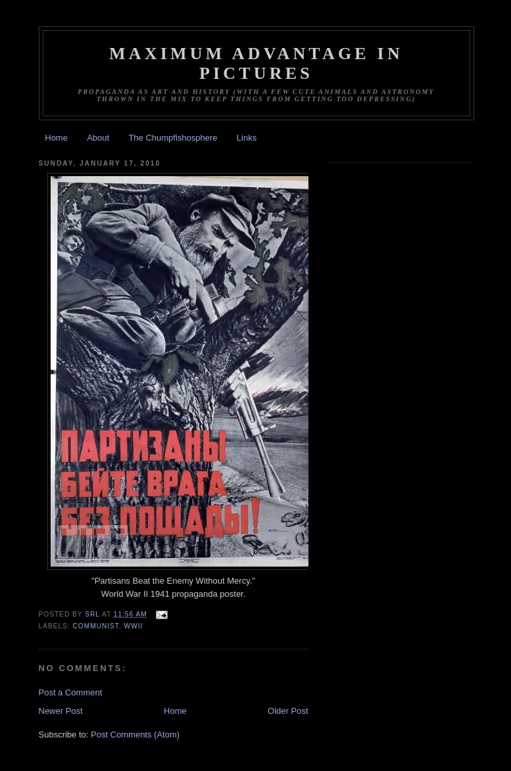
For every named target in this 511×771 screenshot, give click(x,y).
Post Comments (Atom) (135, 734)
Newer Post (61, 711)
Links (246, 138)
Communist (96, 626)
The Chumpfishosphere (172, 138)
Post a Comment (71, 692)
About (98, 138)
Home (56, 138)
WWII (133, 626)
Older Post (288, 711)
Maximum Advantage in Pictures (256, 63)
